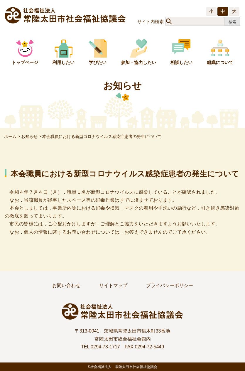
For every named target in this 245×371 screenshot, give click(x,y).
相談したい (181, 62)
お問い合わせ (66, 285)
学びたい (98, 62)
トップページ (25, 62)
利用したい (64, 62)
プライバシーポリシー (169, 285)
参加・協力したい (138, 62)
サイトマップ (113, 285)
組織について (220, 62)
